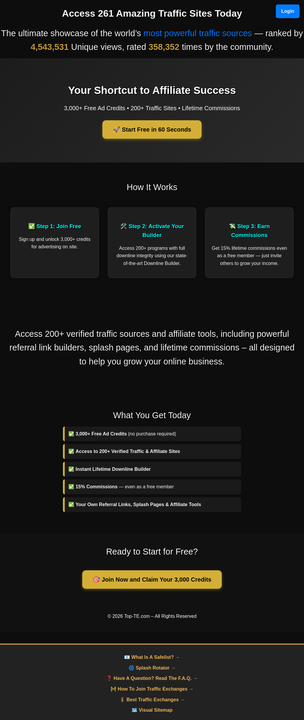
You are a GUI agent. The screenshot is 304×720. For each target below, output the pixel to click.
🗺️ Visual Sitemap (152, 710)
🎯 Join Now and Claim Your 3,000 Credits (152, 579)
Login (287, 11)
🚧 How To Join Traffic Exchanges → (152, 688)
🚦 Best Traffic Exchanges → (152, 699)
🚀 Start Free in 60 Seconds (152, 129)
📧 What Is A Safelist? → (152, 657)
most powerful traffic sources (197, 33)
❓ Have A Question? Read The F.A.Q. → (152, 678)
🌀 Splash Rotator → (152, 667)
